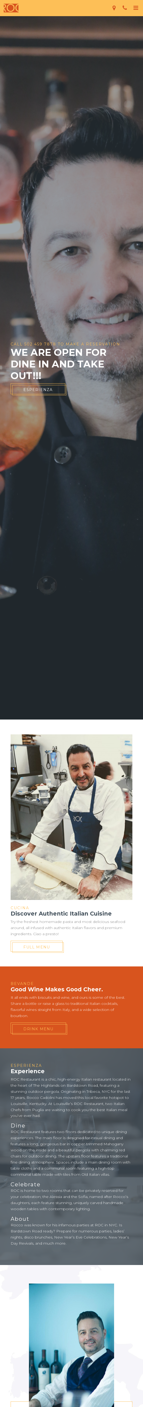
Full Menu (36, 947)
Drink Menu (38, 1029)
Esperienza (38, 389)
